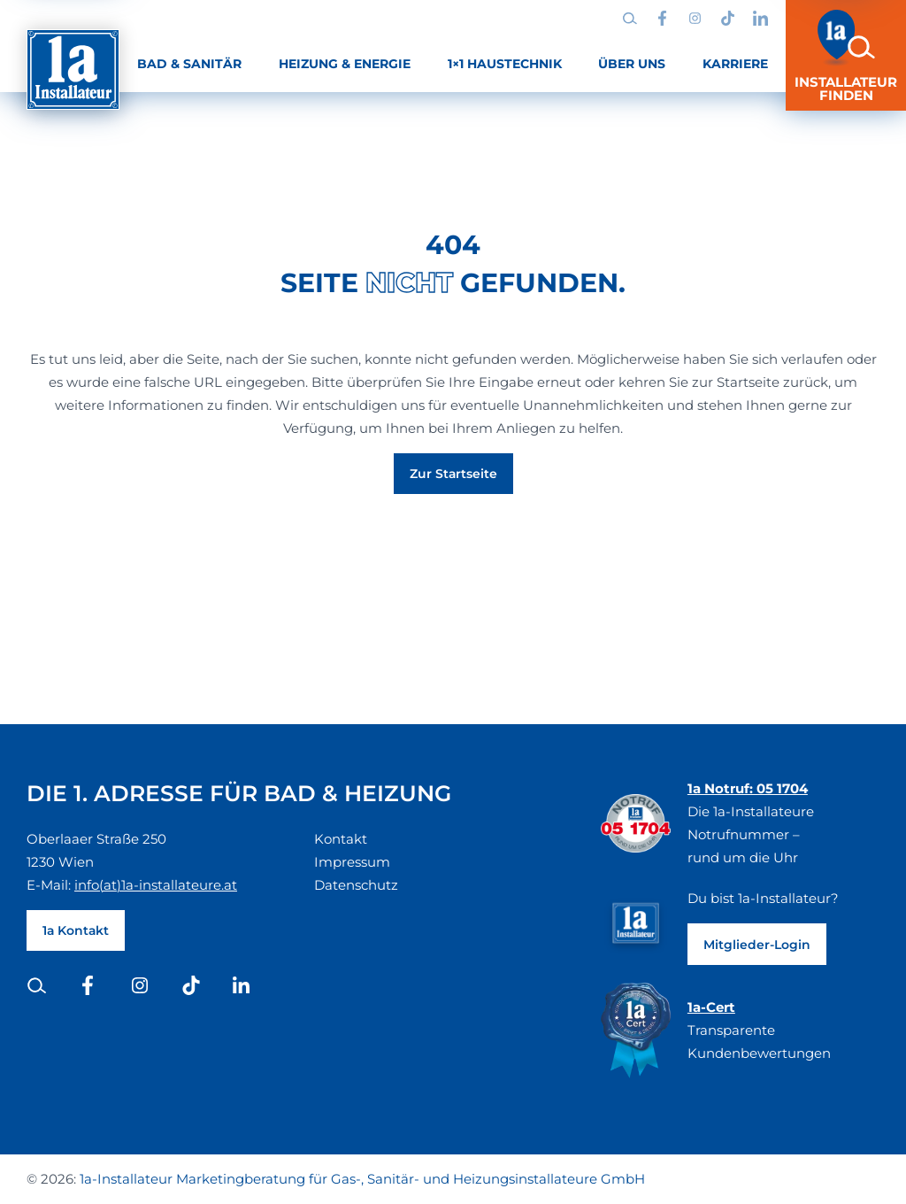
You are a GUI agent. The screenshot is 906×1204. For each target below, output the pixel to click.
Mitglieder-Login (756, 945)
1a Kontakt (75, 930)
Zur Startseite (453, 474)
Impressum (352, 861)
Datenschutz (356, 884)
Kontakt (340, 838)
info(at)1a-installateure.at (155, 884)
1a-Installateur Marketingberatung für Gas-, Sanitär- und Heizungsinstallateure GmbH (362, 1178)
